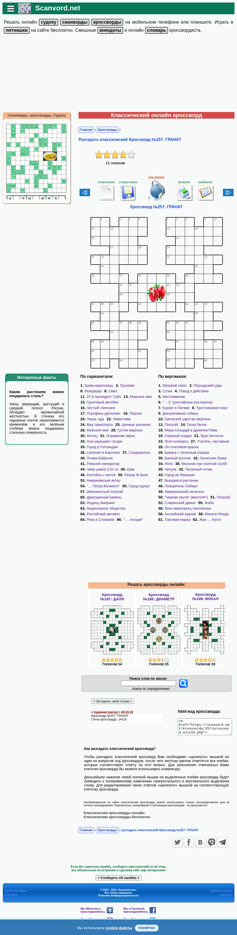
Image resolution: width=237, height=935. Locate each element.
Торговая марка (178, 520)
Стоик (167, 391)
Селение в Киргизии (100, 452)
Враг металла (211, 436)
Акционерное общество (103, 503)
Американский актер (101, 475)
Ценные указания (133, 425)
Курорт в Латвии (175, 408)
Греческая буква (213, 458)
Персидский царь (208, 385)
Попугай (171, 425)
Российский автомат (100, 508)
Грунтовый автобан (100, 402)
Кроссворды (105, 130)
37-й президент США (101, 397)
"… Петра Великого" (100, 480)
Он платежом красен (182, 447)
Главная (83, 130)
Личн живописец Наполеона (188, 508)
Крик (128, 464)
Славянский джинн (180, 503)
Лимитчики (119, 419)
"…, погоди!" (131, 514)
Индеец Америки (98, 497)
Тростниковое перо (212, 408)
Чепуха (170, 469)
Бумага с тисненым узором (187, 452)
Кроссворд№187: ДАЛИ (112, 596)
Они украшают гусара (102, 441)
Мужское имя (138, 397)
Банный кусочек (178, 458)
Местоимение (173, 397)
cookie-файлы (118, 928)
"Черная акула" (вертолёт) (186, 497)
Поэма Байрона (97, 458)
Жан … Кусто (210, 520)
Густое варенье (127, 430)
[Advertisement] (118, 73)
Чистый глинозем (98, 408)
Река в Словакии (98, 514)
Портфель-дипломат (101, 413)
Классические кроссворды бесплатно (114, 820)
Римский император (135, 458)
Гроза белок (197, 425)
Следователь (137, 452)
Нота (169, 464)
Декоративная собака (180, 413)
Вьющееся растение (181, 480)
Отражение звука (118, 436)
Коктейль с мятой (98, 469)
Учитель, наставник (213, 441)
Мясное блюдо (217, 514)
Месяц (89, 436)
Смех (110, 391)
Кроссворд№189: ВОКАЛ (205, 596)
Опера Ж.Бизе (133, 469)
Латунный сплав (198, 469)
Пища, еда (92, 419)
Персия (133, 413)
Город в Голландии (99, 447)
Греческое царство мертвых (188, 419)
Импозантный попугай (102, 486)
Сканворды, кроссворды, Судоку (34, 115)
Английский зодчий (180, 514)
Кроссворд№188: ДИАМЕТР (159, 596)
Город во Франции (180, 475)
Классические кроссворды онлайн (111, 816)
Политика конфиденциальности (118, 898)
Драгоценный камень (101, 492)
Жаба (209, 503)
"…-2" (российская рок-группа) (187, 402)
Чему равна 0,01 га (100, 464)
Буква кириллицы (96, 385)
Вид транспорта (97, 425)
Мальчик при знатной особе (204, 464)
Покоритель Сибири (181, 486)
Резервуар (90, 391)
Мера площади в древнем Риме (191, 430)
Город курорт (136, 480)
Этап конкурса (176, 441)
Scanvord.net (55, 8)
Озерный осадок (178, 436)
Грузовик (124, 385)
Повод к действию (194, 391)
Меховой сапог (174, 385)
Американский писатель (184, 492)
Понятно (146, 928)
